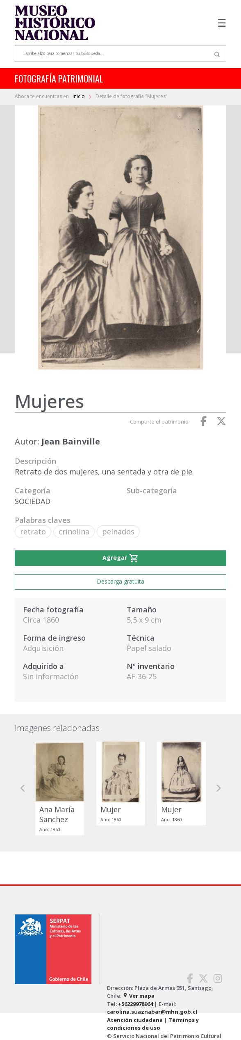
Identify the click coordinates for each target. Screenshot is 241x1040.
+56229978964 (135, 1004)
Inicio (79, 96)
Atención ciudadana (135, 1020)
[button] (23, 788)
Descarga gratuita (120, 581)
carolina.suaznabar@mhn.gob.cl (152, 1011)
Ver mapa (139, 995)
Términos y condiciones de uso (153, 1024)
